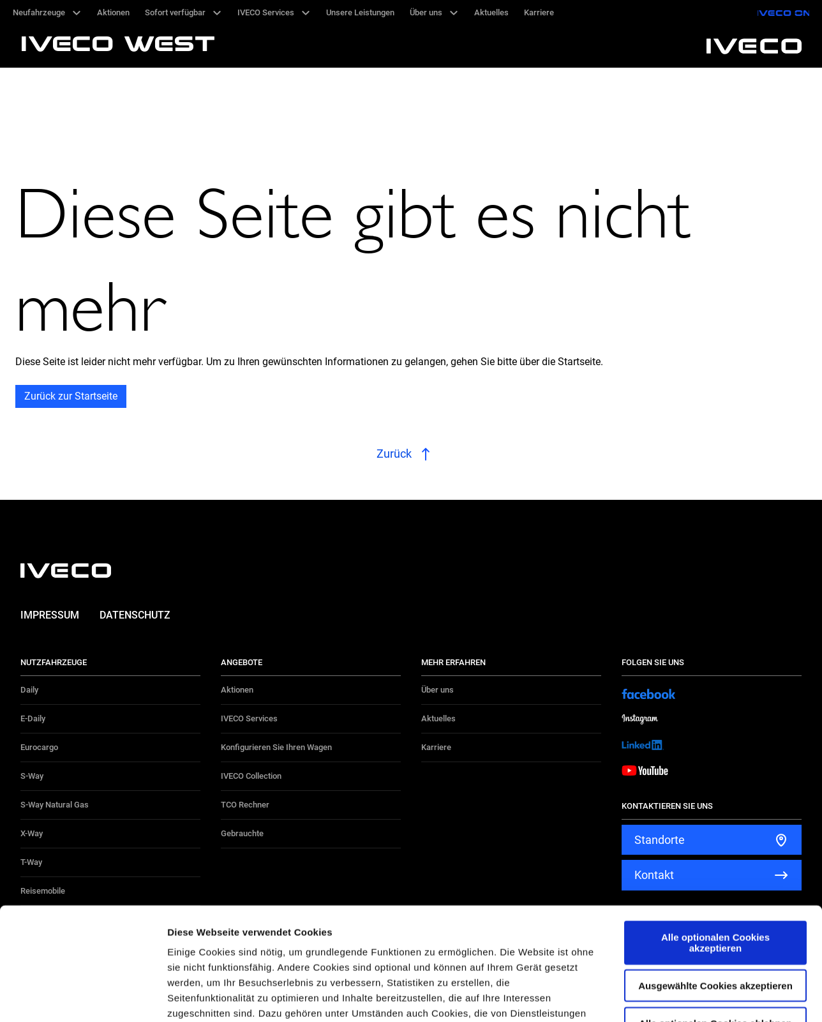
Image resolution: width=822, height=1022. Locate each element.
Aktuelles (438, 718)
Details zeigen (678, 996)
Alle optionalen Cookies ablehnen (715, 910)
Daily (29, 690)
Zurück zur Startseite (70, 396)
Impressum (49, 615)
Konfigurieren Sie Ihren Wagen (276, 747)
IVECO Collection (251, 776)
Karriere (436, 747)
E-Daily (32, 718)
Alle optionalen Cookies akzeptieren (715, 830)
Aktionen (237, 690)
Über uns (437, 690)
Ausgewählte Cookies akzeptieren (715, 873)
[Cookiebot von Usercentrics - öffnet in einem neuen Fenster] (82, 997)
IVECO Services (249, 718)
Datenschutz (135, 615)
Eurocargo (39, 747)
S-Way (31, 776)
